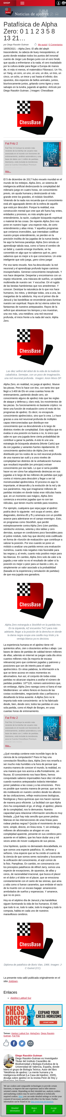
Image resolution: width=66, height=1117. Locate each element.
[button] (22, 3)
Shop (6, 3)
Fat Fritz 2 (11, 143)
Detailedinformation (15, 1109)
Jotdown (13, 981)
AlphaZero (35, 1033)
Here (21, 1096)
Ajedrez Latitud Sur (20, 998)
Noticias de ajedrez (32, 14)
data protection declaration (42, 1101)
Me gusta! (42, 44)
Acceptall (54, 1109)
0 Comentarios (56, 44)
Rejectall (34, 1109)
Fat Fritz (16, 1036)
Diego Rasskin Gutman (28, 1055)
